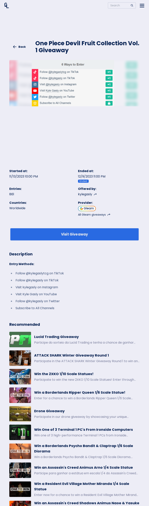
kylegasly (87, 194)
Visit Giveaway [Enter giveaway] (74, 234)
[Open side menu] (142, 5)
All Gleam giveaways (94, 215)
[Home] (6, 5)
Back (19, 47)
